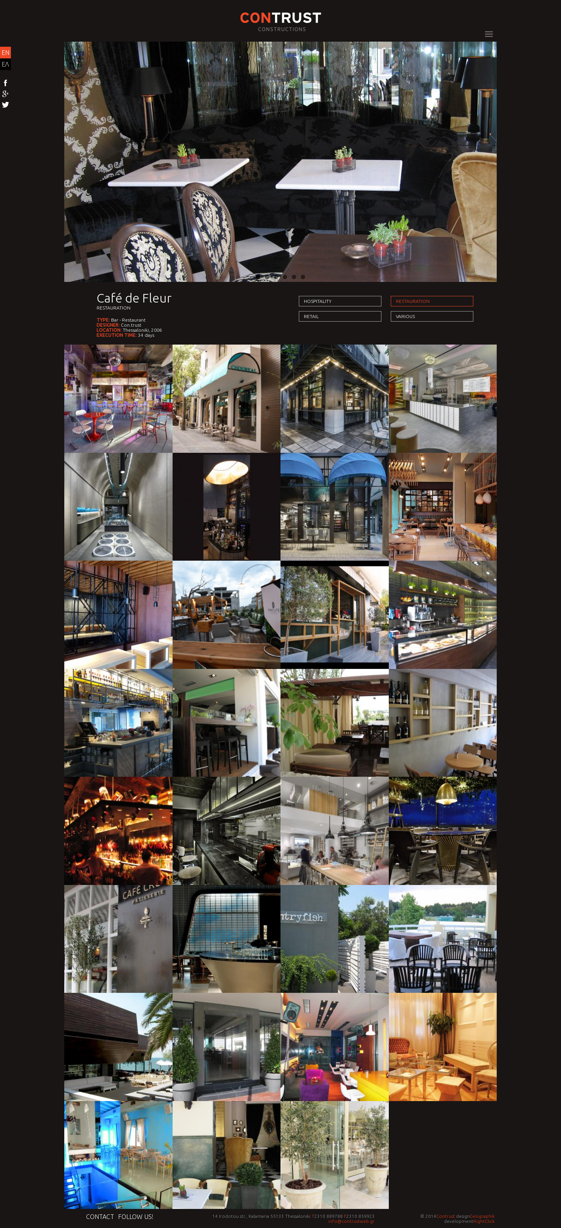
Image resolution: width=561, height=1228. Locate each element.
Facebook (5, 83)
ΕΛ (5, 64)
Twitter (5, 105)
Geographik (482, 1216)
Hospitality (318, 301)
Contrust (445, 1216)
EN (5, 52)
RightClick (484, 1221)
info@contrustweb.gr (351, 1221)
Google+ (5, 94)
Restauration (114, 307)
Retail (311, 316)
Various (405, 316)
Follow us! (135, 1216)
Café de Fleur (134, 298)
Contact (100, 1216)
